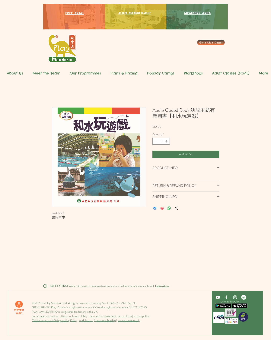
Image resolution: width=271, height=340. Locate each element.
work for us (86, 320)
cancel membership (129, 320)
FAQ (84, 316)
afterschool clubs (69, 316)
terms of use (125, 316)
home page (38, 316)
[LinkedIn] (243, 297)
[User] (19, 304)
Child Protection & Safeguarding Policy (54, 320)
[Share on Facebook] (155, 208)
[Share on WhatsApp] (169, 208)
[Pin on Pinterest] (162, 208)
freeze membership (105, 320)
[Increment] (166, 141)
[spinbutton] (161, 141)
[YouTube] (217, 297)
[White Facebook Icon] (226, 297)
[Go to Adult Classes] (211, 42)
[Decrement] (155, 141)
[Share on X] (176, 208)
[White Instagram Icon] (235, 297)
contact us (52, 316)
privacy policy (141, 316)
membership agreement (102, 316)
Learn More (162, 286)
